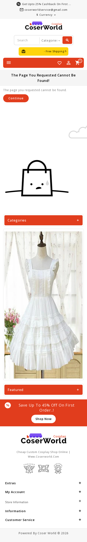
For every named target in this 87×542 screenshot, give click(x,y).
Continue (15, 98)
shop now (43, 419)
